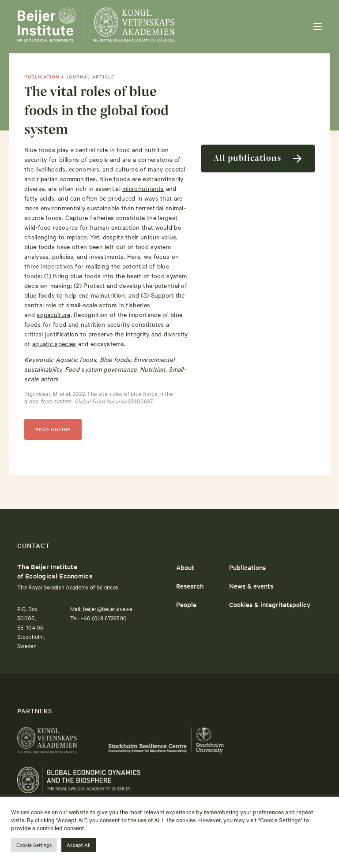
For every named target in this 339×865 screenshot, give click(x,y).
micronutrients (143, 188)
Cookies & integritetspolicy (269, 604)
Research (189, 585)
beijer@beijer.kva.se (107, 608)
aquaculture (53, 314)
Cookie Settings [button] (34, 844)
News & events (251, 585)
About (185, 567)
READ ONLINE (53, 429)
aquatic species (54, 343)
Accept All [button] (78, 844)
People (186, 604)
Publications (247, 567)
